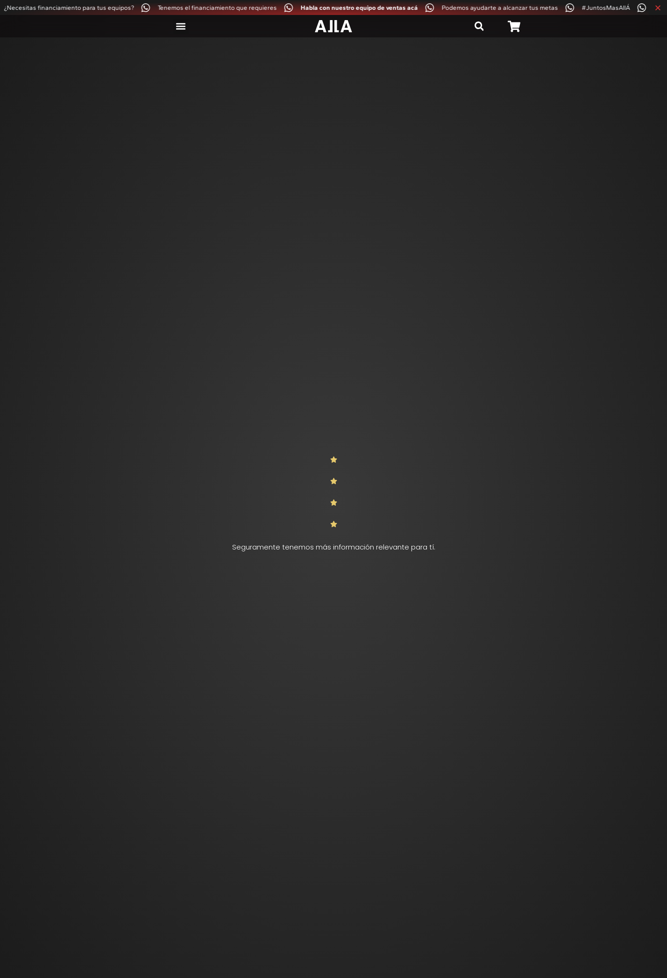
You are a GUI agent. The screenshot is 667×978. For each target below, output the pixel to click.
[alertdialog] (333, 7)
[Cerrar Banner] (658, 7)
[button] (181, 26)
